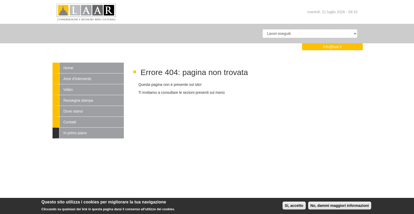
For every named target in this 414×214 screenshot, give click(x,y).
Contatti (69, 122)
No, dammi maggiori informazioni (339, 206)
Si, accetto (294, 206)
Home (68, 68)
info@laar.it (332, 47)
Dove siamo (73, 111)
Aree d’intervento (77, 79)
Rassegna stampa (78, 100)
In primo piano (75, 133)
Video (68, 89)
